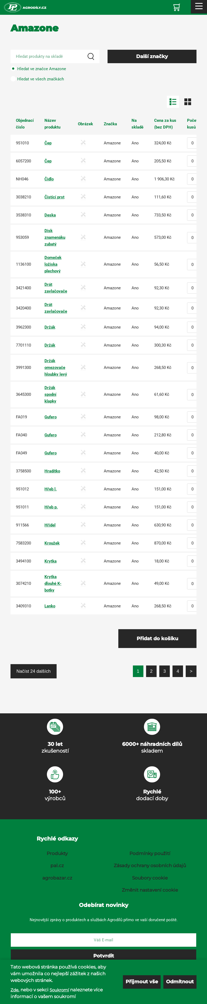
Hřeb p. (51, 507)
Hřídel (50, 525)
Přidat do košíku (157, 639)
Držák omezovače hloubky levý (55, 367)
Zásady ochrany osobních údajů (150, 865)
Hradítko (52, 471)
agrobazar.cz (57, 878)
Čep (47, 143)
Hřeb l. (50, 489)
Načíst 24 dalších (33, 671)
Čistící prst (54, 197)
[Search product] (55, 56)
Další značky (152, 56)
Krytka (50, 561)
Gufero (50, 417)
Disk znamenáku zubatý (54, 237)
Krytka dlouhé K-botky (52, 583)
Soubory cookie (150, 878)
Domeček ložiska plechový (52, 264)
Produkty (57, 853)
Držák (49, 327)
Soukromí (59, 989)
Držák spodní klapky (50, 394)
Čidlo (49, 179)
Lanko (49, 606)
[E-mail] (103, 940)
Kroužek (52, 543)
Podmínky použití (149, 853)
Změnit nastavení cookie (150, 890)
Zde (14, 989)
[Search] (91, 56)
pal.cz (57, 865)
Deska (50, 215)
